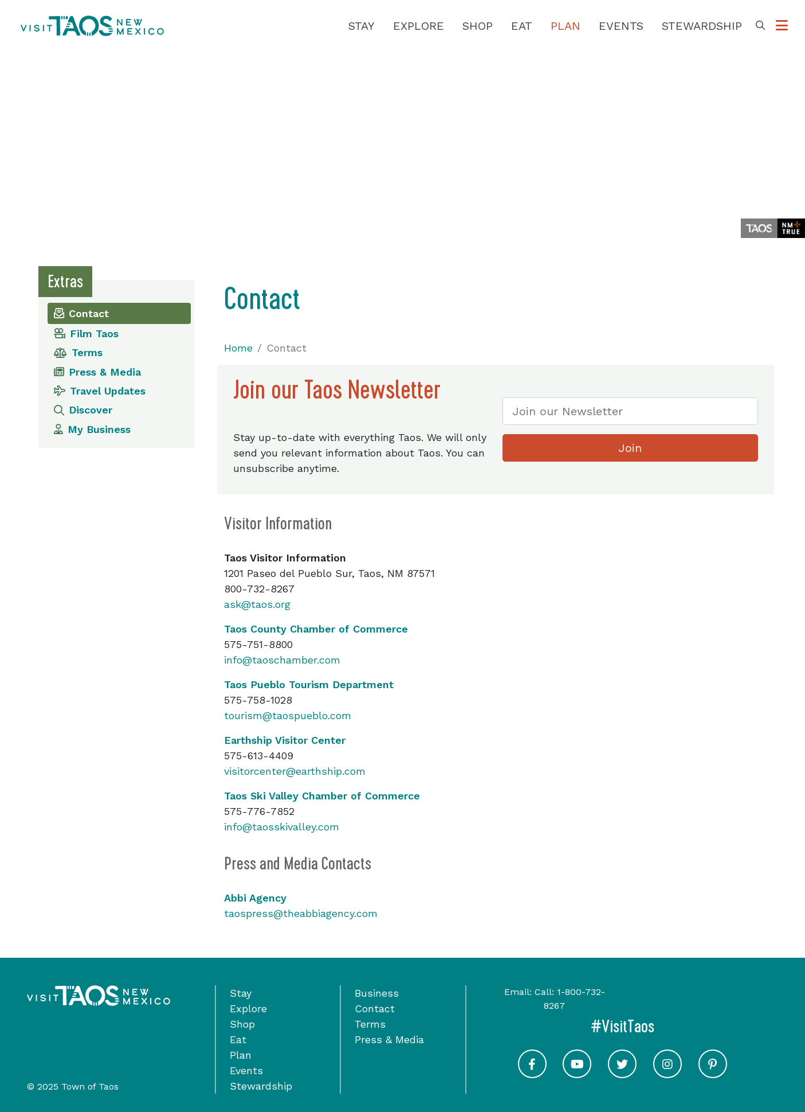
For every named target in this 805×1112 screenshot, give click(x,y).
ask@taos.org (257, 604)
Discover (83, 410)
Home (238, 348)
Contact (81, 313)
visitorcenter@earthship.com (295, 771)
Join (630, 448)
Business (377, 993)
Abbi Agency (255, 898)
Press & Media (97, 372)
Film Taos (86, 333)
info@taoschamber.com (282, 660)
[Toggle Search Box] (760, 25)
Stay (361, 26)
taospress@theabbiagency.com (301, 913)
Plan (565, 26)
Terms (78, 352)
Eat (521, 26)
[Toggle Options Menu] (781, 26)
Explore (418, 26)
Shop (477, 26)
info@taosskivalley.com (281, 827)
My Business (92, 429)
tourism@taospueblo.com (287, 715)
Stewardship (702, 26)
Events (621, 26)
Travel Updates (100, 391)
